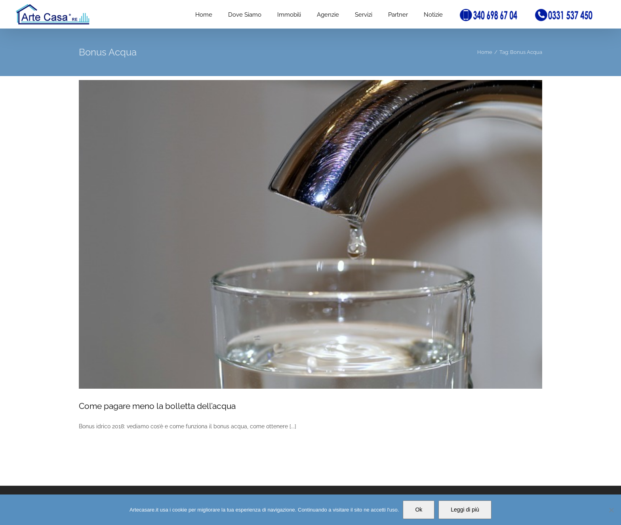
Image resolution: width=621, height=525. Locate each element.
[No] (611, 510)
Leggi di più (465, 509)
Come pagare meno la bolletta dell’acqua (157, 406)
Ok (418, 509)
